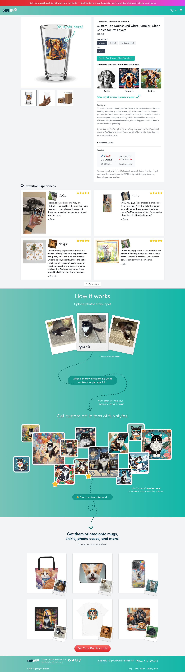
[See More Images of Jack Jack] (46, 573)
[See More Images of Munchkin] (92, 619)
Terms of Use (139, 668)
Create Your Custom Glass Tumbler (116, 58)
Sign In (173, 10)
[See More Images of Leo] (138, 573)
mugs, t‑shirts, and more (142, 2)
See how (102, 660)
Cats (153, 660)
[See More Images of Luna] (92, 573)
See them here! (153, 488)
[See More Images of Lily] (138, 619)
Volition (46, 668)
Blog (130, 668)
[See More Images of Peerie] (46, 619)
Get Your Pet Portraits (92, 648)
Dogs (140, 660)
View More (92, 283)
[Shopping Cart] (181, 10)
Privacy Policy (152, 668)
